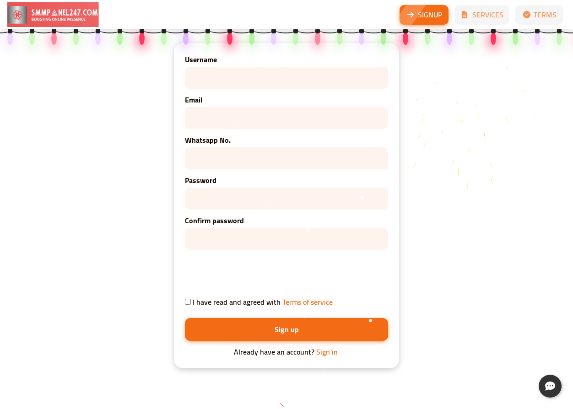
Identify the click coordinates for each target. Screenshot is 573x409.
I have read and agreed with (259, 301)
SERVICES (481, 15)
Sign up (287, 329)
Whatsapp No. (208, 140)
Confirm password (214, 220)
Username (201, 59)
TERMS (539, 15)
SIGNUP (424, 15)
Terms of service (307, 302)
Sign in (327, 351)
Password (200, 180)
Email (193, 99)
